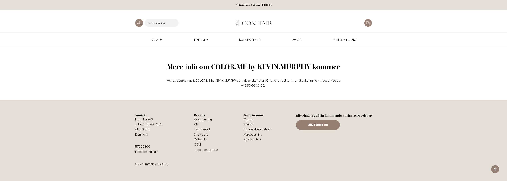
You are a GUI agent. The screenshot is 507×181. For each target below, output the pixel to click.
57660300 (142, 147)
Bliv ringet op (318, 125)
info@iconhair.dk (146, 152)
